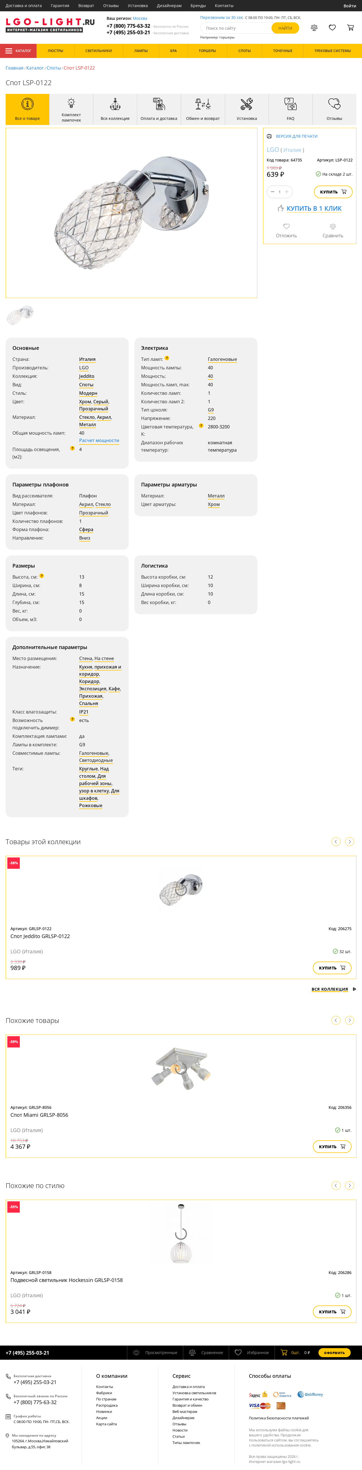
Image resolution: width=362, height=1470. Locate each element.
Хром (85, 401)
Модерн (88, 393)
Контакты (224, 5)
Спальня (88, 703)
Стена (85, 658)
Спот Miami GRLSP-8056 (39, 1114)
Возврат (86, 5)
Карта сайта (106, 1423)
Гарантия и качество (191, 1399)
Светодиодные (96, 760)
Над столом (94, 772)
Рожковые (90, 805)
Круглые (88, 769)
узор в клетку (94, 791)
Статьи (179, 1436)
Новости (180, 1430)
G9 (211, 410)
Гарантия (60, 5)
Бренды (198, 5)
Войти (350, 5)
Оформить (334, 1353)
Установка (138, 5)
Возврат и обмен (187, 1405)
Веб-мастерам (185, 1411)
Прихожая (90, 696)
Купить (333, 192)
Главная (14, 68)
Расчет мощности (99, 440)
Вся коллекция (334, 989)
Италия (87, 359)
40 (210, 376)
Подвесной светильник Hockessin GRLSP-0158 (66, 1280)
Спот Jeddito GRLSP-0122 (40, 936)
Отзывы (111, 5)
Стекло (87, 417)
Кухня (85, 667)
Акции (101, 1417)
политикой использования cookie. (281, 1445)
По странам (106, 1399)
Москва (140, 18)
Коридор (89, 681)
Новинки (104, 1411)
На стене (104, 658)
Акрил (104, 417)
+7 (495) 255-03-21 (148, 32)
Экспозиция (92, 689)
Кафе (114, 689)
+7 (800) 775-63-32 (148, 26)
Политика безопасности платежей (279, 1418)
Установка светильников (194, 1392)
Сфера (86, 529)
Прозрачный (93, 409)
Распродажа (107, 1405)
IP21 (84, 712)
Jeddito (86, 376)
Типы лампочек (186, 1442)
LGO (84, 368)
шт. (290, 1352)
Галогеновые (222, 359)
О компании (112, 1375)
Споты (54, 68)
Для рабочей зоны (95, 779)
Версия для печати (297, 136)
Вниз (84, 538)
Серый (100, 401)
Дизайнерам (169, 5)
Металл (87, 424)
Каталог (18, 51)
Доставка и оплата (24, 5)
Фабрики (104, 1392)
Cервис (182, 1375)
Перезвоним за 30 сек (221, 17)
